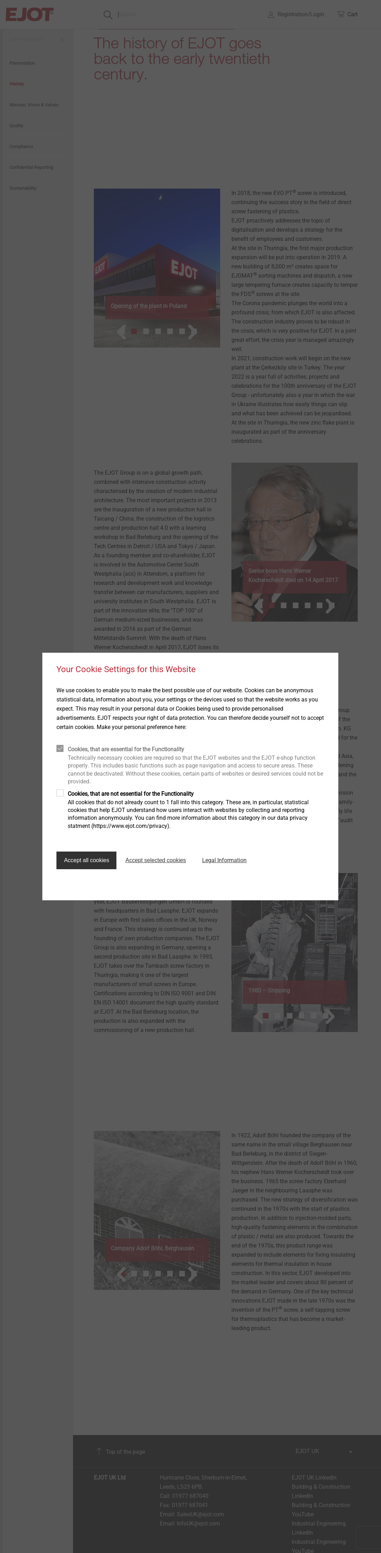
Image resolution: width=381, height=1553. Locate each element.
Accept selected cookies (155, 860)
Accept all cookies (86, 860)
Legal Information (224, 860)
